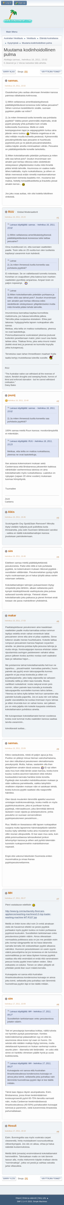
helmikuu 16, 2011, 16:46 (15, 517)
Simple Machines (40, 1201)
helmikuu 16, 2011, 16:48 (15, 556)
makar (12, 615)
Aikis (11, 511)
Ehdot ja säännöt (30, 1198)
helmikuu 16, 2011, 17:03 (15, 621)
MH (10, 893)
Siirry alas (9, 72)
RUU (11, 211)
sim (10, 551)
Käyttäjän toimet (51, 72)
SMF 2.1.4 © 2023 (24, 1201)
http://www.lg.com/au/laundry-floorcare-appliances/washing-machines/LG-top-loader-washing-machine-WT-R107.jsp (28, 914)
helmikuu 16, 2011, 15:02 (15, 86)
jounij (11, 395)
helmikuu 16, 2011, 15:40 (18, 400)
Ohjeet (18, 1198)
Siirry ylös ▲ (43, 1198)
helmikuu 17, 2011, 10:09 (15, 1004)
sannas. (13, 80)
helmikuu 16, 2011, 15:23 (15, 217)
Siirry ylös (9, 1179)
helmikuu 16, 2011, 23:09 (15, 748)
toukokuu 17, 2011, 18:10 (15, 1131)
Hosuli (12, 1125)
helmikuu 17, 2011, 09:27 (15, 898)
